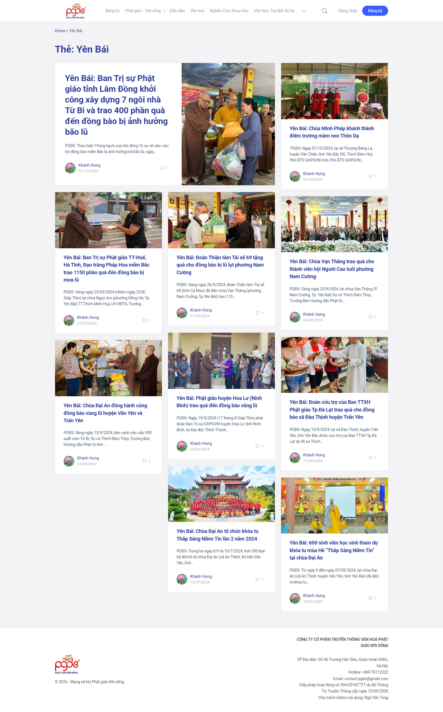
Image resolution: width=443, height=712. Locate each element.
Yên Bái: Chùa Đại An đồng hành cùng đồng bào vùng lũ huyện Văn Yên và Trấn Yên (105, 412)
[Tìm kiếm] (324, 10)
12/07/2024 (200, 582)
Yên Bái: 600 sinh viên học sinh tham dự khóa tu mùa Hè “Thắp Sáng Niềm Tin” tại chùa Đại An (334, 550)
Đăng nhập (347, 10)
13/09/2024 (87, 464)
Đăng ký (375, 10)
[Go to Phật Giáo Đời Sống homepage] (76, 10)
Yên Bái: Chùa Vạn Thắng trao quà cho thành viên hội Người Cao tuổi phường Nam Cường (332, 268)
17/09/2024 (313, 461)
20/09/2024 (200, 449)
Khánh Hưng (89, 165)
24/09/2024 (313, 320)
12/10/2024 (88, 171)
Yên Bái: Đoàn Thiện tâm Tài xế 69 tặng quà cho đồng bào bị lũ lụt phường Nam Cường (220, 264)
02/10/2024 (313, 179)
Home (60, 31)
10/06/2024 (313, 601)
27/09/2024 (87, 323)
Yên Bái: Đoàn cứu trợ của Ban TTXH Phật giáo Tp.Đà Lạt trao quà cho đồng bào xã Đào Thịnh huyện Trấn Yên (332, 409)
